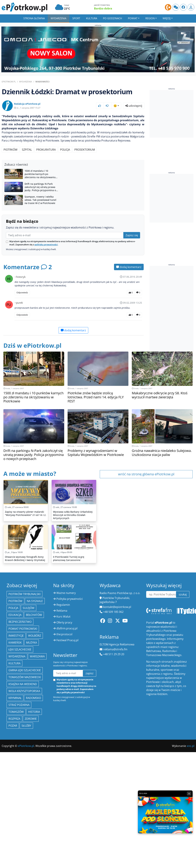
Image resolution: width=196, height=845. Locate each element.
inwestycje (16, 806)
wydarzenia (16, 827)
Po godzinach (112, 18)
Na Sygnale (35, 772)
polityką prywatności (46, 302)
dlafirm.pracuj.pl (66, 799)
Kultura (91, 18)
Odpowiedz (22, 350)
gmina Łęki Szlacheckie (24, 841)
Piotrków (10, 149)
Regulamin (63, 775)
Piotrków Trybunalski (24, 765)
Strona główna (34, 18)
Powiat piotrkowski (22, 799)
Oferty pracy (64, 793)
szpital (27, 149)
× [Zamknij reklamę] (189, 793)
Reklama (61, 781)
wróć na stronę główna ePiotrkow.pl (146, 532)
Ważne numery (66, 763)
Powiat (132, 18)
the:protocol (64, 805)
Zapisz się (132, 293)
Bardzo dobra (103, 8)
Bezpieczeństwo (20, 792)
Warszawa (37, 827)
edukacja (15, 785)
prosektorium (84, 149)
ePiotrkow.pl (9, 81)
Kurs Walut (63, 787)
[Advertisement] (73, 188)
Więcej (167, 18)
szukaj (183, 765)
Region (150, 18)
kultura (14, 834)
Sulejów (28, 778)
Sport (76, 18)
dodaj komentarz (128, 325)
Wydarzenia (58, 18)
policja (65, 149)
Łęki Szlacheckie (19, 820)
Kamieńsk (15, 813)
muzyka (31, 813)
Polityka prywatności (69, 769)
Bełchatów (34, 785)
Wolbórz (34, 806)
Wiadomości (42, 81)
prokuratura (46, 149)
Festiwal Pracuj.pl (67, 811)
